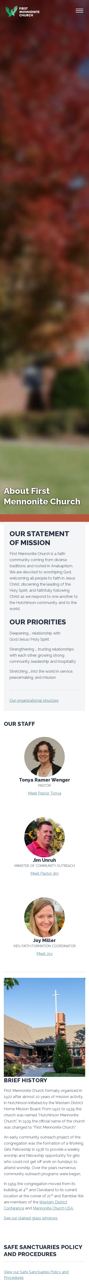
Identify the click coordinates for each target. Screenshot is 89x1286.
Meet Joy (45, 953)
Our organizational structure (33, 700)
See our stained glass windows (31, 1218)
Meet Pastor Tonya (44, 793)
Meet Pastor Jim (44, 873)
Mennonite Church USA (53, 1208)
